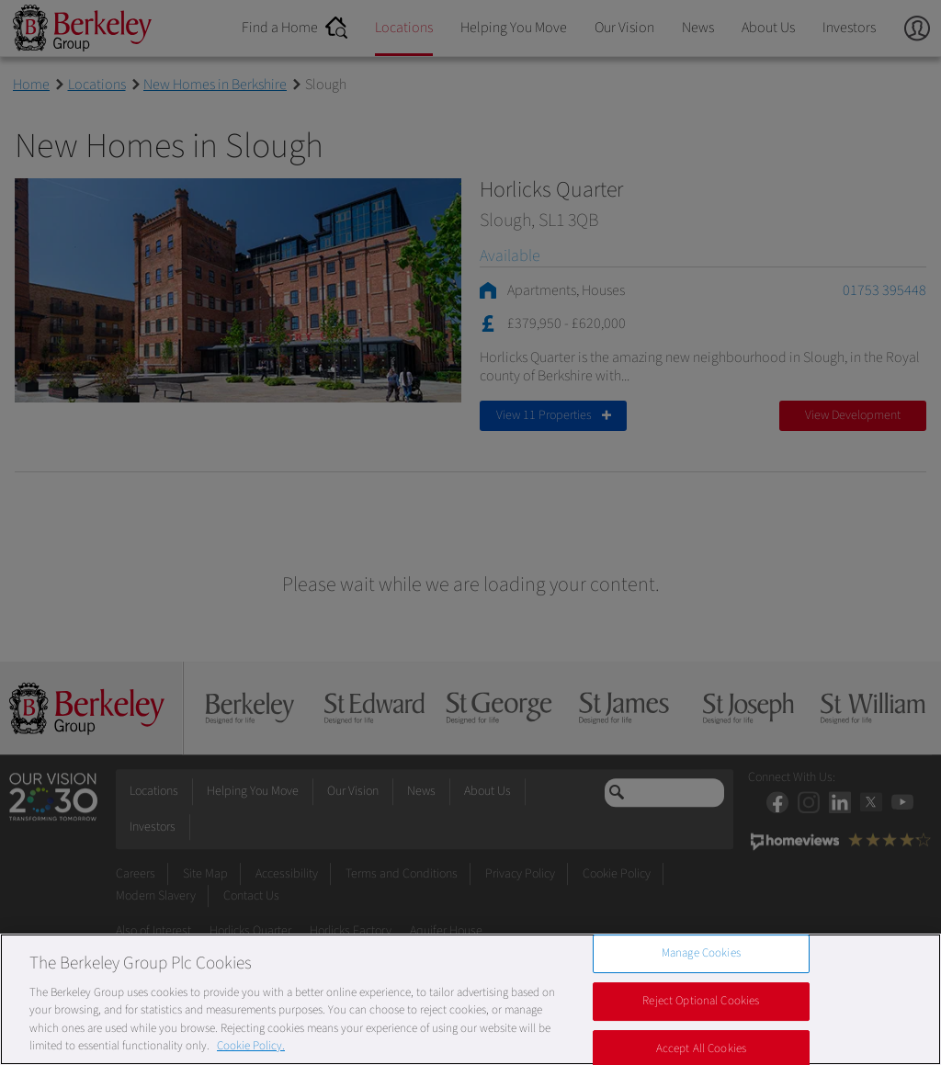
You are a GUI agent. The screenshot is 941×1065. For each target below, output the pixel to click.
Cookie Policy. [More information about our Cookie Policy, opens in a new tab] (251, 1045)
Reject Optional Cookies (700, 1000)
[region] (470, 999)
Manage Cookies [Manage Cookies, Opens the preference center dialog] (701, 954)
